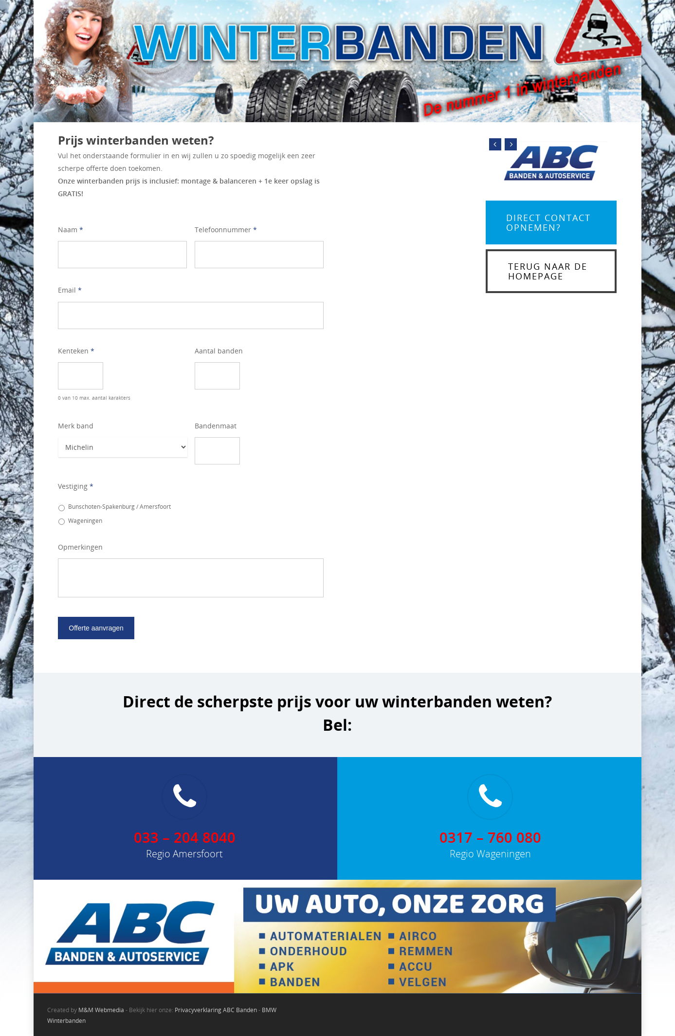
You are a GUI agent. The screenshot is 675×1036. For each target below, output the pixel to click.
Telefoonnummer (226, 229)
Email (70, 290)
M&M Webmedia (101, 1010)
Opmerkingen (80, 547)
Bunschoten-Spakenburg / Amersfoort (119, 506)
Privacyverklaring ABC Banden (216, 1010)
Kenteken (76, 351)
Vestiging (75, 486)
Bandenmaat (216, 426)
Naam (70, 229)
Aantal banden (219, 351)
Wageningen (85, 521)
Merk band (75, 426)
